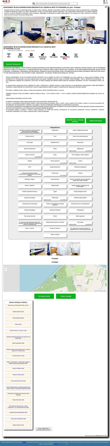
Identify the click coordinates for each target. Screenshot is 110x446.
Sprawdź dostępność (13, 64)
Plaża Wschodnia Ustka (18, 399)
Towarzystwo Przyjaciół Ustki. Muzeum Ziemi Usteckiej (18, 394)
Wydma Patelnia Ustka (18, 425)
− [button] (6, 270)
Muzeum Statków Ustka (18, 368)
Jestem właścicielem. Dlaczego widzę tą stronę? (43, 429)
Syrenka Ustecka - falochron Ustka (18, 330)
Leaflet (95, 290)
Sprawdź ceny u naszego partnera (75, 120)
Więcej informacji (96, 121)
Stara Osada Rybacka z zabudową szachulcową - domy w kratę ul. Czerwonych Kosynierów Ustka (18, 388)
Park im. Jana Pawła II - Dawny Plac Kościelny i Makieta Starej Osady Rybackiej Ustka (18, 362)
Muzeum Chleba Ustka (18, 374)
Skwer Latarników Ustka (18, 343)
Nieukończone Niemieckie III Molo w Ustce (18, 305)
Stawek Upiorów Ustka (18, 311)
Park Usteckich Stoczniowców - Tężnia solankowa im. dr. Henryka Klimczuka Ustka (18, 407)
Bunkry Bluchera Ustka (18, 318)
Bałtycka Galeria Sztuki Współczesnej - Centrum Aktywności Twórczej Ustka (18, 350)
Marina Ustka (18, 324)
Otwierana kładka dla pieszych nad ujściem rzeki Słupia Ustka (18, 337)
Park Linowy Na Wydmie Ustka (18, 418)
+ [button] (6, 267)
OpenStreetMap (102, 290)
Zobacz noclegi (66, 296)
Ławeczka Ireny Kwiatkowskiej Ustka (18, 412)
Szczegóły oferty (44, 296)
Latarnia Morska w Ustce (18, 355)
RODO (55, 444)
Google (24, 442)
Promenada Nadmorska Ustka (18, 381)
